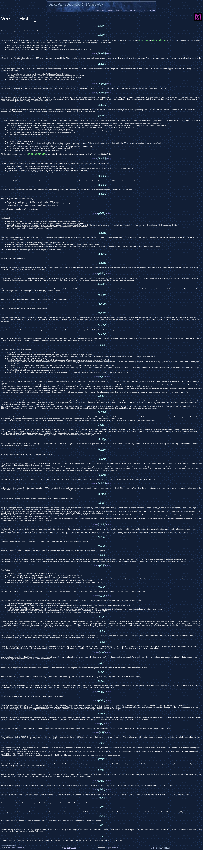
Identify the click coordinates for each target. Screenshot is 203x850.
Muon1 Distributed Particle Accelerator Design (125, 10)
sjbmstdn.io (112, 848)
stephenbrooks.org (99, 10)
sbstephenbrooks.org (16, 848)
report (181, 511)
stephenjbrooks (70, 848)
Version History (149, 10)
